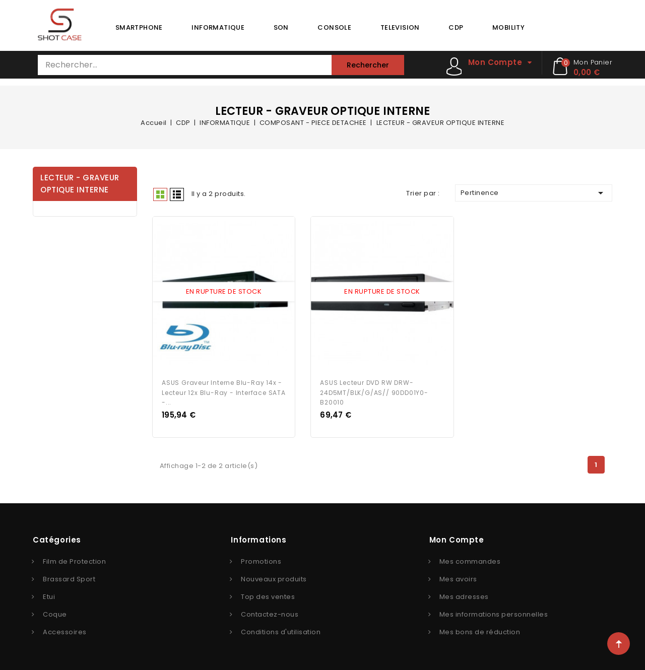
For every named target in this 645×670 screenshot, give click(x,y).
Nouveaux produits (274, 576)
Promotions (261, 559)
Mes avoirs (458, 576)
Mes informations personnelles (493, 612)
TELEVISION (400, 27)
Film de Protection (74, 559)
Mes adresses (464, 594)
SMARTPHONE (139, 27)
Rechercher (368, 65)
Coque (55, 612)
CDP (455, 27)
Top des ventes (268, 594)
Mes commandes (470, 559)
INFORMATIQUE (217, 27)
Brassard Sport (69, 576)
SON (281, 27)
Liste (177, 194)
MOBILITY (508, 27)
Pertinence (534, 193)
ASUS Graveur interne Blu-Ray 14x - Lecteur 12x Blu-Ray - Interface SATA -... (224, 390)
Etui (49, 594)
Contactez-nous (269, 612)
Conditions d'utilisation (280, 629)
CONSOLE (334, 27)
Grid (160, 194)
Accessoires (65, 629)
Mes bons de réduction (480, 629)
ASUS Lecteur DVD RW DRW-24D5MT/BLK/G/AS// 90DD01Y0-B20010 (374, 390)
